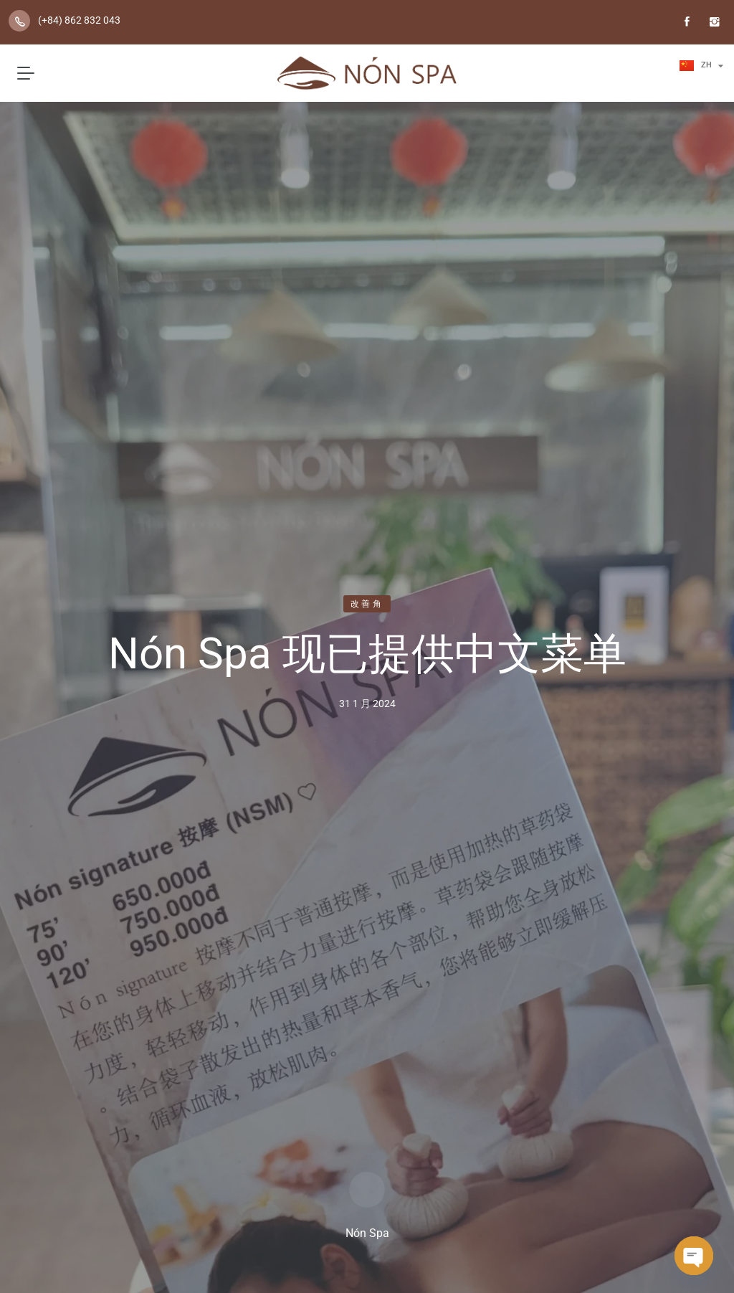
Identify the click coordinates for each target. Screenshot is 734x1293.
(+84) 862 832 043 (79, 20)
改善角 (367, 604)
